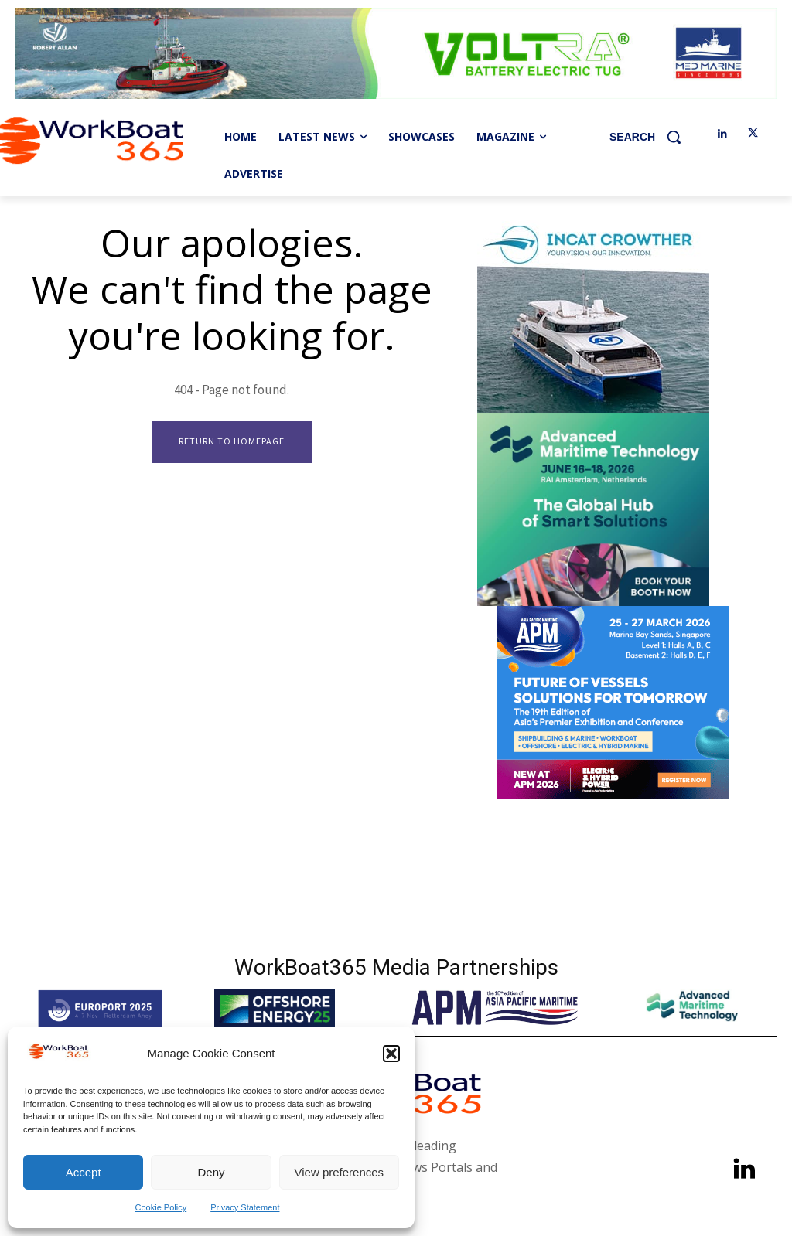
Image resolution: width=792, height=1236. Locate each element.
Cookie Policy (161, 1207)
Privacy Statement (244, 1207)
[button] (391, 1053)
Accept (83, 1172)
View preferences (339, 1172)
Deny (210, 1172)
